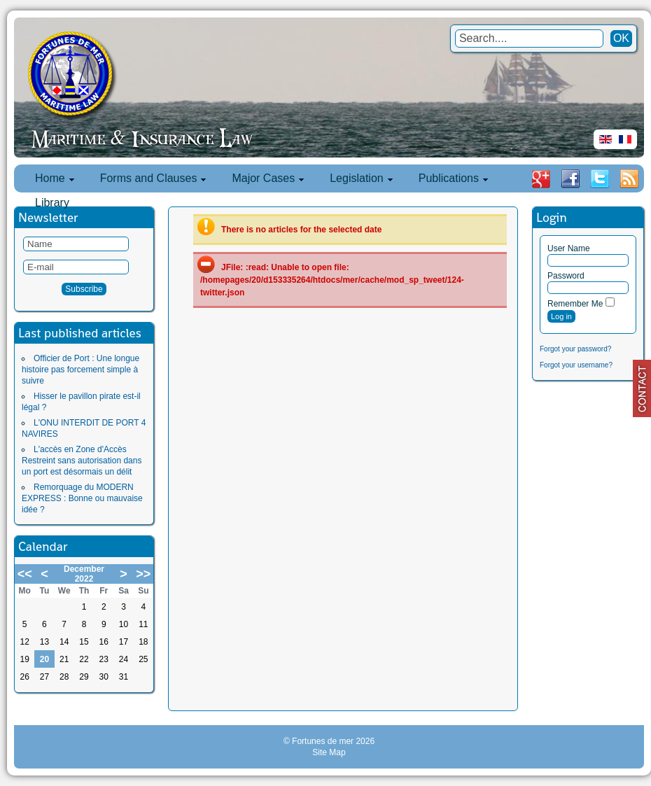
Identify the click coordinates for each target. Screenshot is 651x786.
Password (565, 276)
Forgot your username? (576, 365)
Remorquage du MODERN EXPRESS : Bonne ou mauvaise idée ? (82, 498)
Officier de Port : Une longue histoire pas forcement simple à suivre (80, 369)
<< (25, 574)
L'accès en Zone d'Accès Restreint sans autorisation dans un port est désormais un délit (81, 460)
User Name (568, 248)
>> (143, 574)
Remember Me (575, 304)
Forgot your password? (575, 349)
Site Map (328, 752)
